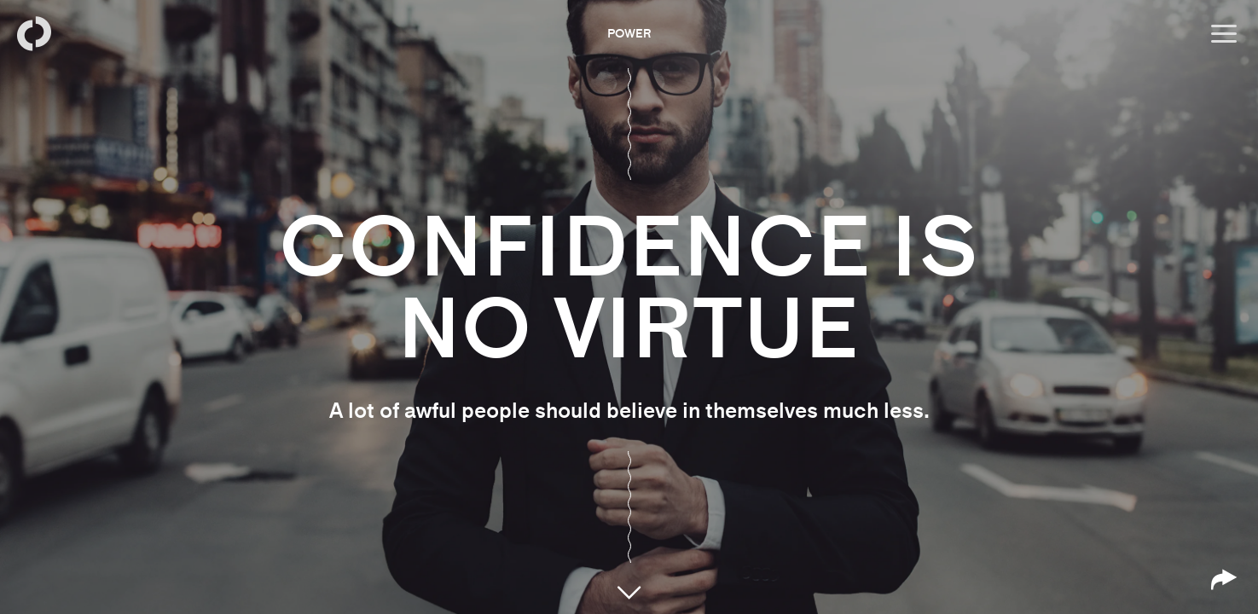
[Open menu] (1224, 34)
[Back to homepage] (34, 34)
